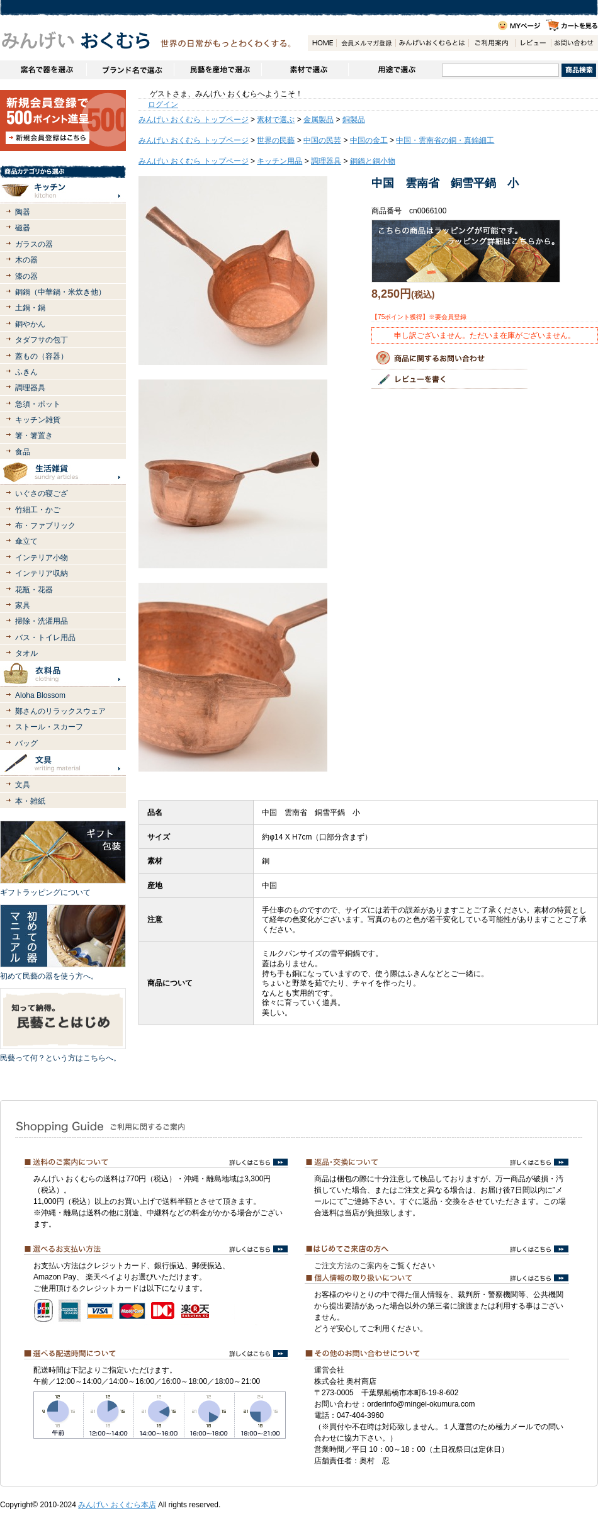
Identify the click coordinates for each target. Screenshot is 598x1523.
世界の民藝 (276, 140)
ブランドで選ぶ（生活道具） (130, 69)
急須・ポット (37, 404)
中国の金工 (369, 140)
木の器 (26, 260)
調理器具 (30, 387)
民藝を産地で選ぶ (217, 69)
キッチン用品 (279, 161)
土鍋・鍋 (30, 307)
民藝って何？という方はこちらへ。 (60, 1058)
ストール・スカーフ (49, 726)
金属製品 (318, 119)
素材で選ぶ (304, 69)
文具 (22, 784)
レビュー (533, 43)
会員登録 (365, 43)
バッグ (26, 743)
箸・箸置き (34, 435)
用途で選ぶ (395, 69)
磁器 (22, 227)
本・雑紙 (30, 801)
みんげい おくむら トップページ (193, 119)
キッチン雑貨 (37, 419)
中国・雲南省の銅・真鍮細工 (445, 140)
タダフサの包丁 (41, 339)
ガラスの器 (34, 244)
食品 (22, 451)
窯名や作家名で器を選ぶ (43, 69)
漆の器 (26, 276)
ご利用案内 (491, 43)
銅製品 (353, 119)
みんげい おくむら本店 (116, 1504)
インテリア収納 (41, 573)
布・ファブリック (45, 525)
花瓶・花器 (34, 589)
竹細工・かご (37, 509)
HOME (322, 43)
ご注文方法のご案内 (348, 1265)
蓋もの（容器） (41, 356)
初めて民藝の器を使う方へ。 (49, 976)
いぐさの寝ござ (41, 493)
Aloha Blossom (40, 695)
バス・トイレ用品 (45, 637)
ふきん (26, 372)
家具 (22, 605)
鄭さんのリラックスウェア (60, 711)
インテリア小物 (41, 557)
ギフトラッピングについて (45, 892)
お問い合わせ (574, 43)
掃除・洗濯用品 (41, 621)
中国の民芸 (322, 140)
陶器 (22, 212)
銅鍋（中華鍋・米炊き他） (60, 292)
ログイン (163, 104)
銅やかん (30, 324)
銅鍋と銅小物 (372, 161)
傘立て (26, 541)
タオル (26, 653)
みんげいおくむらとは (431, 43)
